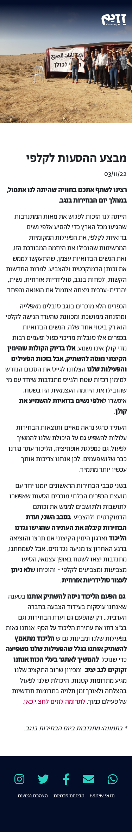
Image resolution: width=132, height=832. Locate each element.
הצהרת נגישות (33, 795)
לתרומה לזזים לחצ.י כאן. (54, 702)
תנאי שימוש (102, 795)
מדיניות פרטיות (69, 795)
